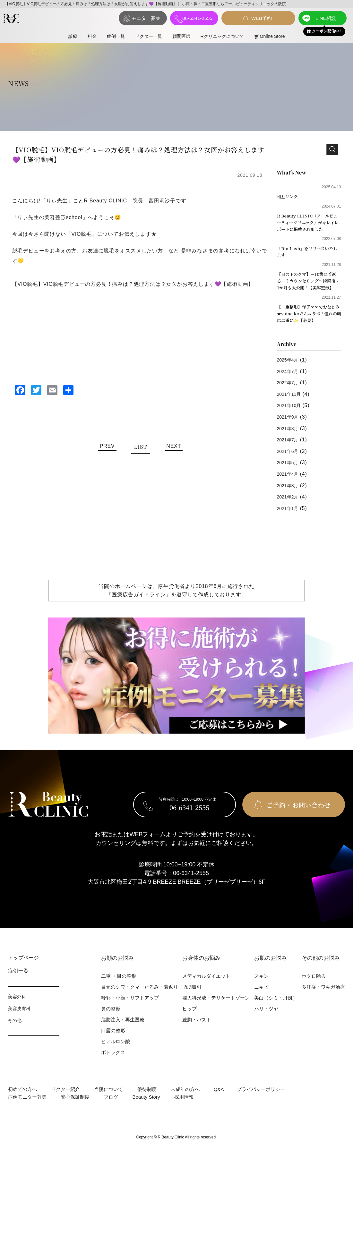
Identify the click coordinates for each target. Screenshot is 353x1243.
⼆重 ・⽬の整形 (118, 991)
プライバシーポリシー (261, 1104)
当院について (108, 1104)
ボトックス (113, 1067)
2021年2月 (290, 512)
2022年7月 (290, 398)
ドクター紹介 (65, 1104)
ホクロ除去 (314, 991)
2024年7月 (290, 386)
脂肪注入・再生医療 (122, 1035)
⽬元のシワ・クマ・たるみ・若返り (139, 1002)
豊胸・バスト (196, 1035)
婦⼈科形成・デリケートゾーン (216, 1013)
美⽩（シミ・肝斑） (275, 1013)
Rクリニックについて (222, 36)
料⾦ (92, 36)
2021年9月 (290, 432)
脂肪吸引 (192, 1002)
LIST (140, 447)
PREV (107, 446)
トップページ (23, 973)
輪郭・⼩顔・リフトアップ (130, 1013)
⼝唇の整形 (113, 1046)
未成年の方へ (185, 1104)
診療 (72, 36)
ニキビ (261, 1002)
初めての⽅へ (22, 1104)
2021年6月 (290, 466)
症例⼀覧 (116, 36)
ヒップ (189, 1024)
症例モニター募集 (27, 1112)
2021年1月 (290, 523)
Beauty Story (146, 1112)
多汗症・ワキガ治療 (323, 1002)
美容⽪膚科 (19, 1023)
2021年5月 (290, 478)
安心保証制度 (75, 1112)
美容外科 (17, 1012)
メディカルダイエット (206, 991)
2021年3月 (290, 501)
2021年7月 (290, 455)
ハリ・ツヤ (266, 1024)
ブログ (111, 1112)
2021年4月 (290, 489)
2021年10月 (291, 421)
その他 (15, 1036)
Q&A (219, 1104)
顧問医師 (181, 36)
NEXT (173, 446)
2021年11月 (291, 409)
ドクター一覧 (148, 36)
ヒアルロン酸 (115, 1057)
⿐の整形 (110, 1024)
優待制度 (147, 1104)
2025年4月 (290, 375)
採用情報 (184, 1112)
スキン (261, 991)
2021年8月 (290, 444)
